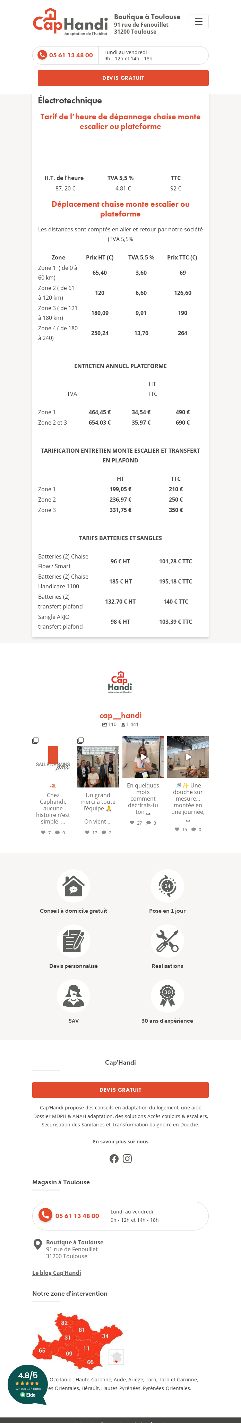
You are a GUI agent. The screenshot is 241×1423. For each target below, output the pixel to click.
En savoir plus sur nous (120, 1141)
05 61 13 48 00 (71, 55)
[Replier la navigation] (199, 22)
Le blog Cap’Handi (56, 1273)
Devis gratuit (123, 78)
